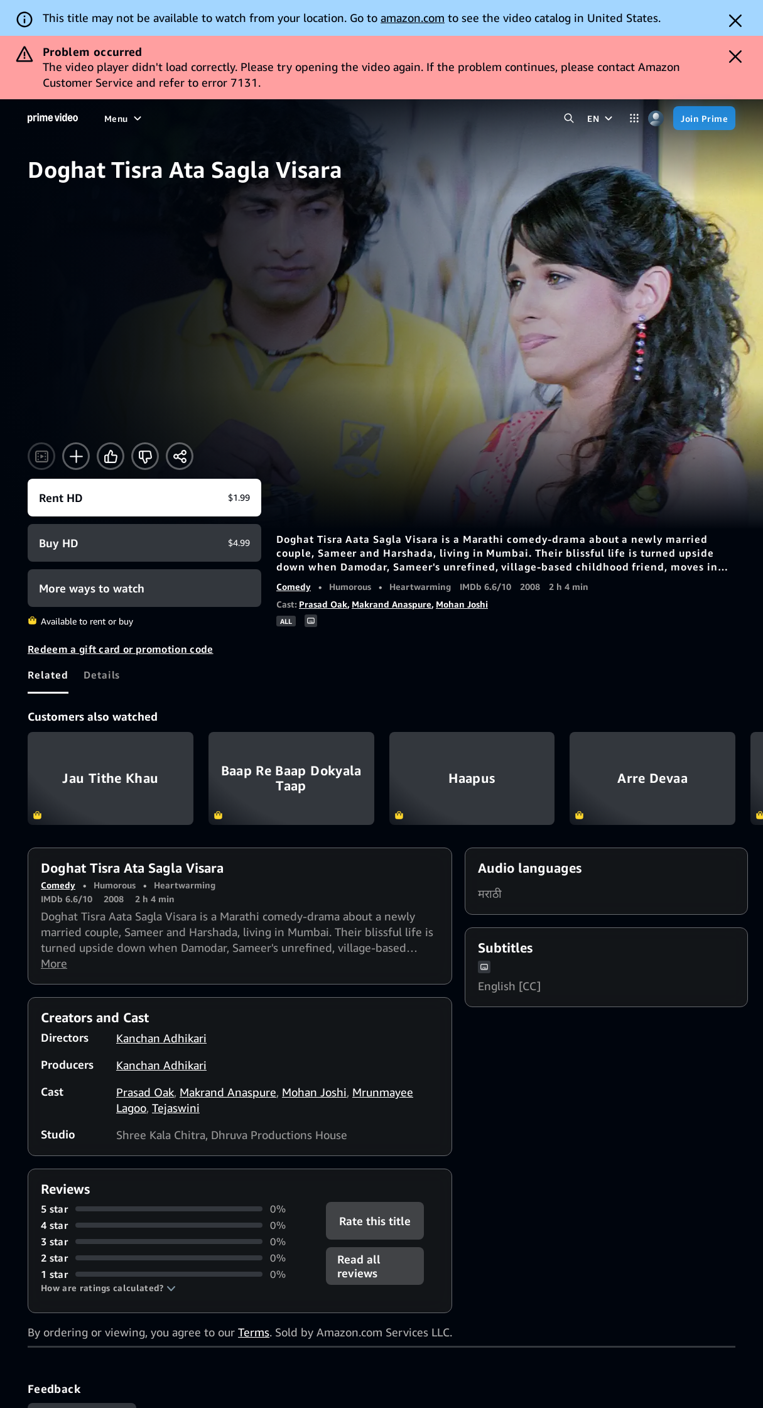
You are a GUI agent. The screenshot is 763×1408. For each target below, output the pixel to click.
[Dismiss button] (735, 21)
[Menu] (124, 118)
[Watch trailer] (41, 456)
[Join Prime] (704, 118)
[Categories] (634, 118)
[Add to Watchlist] (76, 456)
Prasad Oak (323, 604)
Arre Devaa (652, 778)
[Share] (179, 456)
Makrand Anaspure (391, 604)
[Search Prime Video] (569, 118)
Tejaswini (176, 1108)
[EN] (601, 118)
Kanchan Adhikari (161, 1038)
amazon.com (413, 18)
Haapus (472, 778)
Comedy (293, 586)
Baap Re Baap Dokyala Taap (291, 778)
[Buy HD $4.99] (144, 543)
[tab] (48, 675)
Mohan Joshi (462, 604)
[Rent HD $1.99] (144, 497)
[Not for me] (145, 456)
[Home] (53, 118)
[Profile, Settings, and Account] (656, 118)
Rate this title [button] (375, 1221)
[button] (108, 1288)
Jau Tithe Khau (110, 778)
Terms (253, 1332)
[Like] (110, 456)
